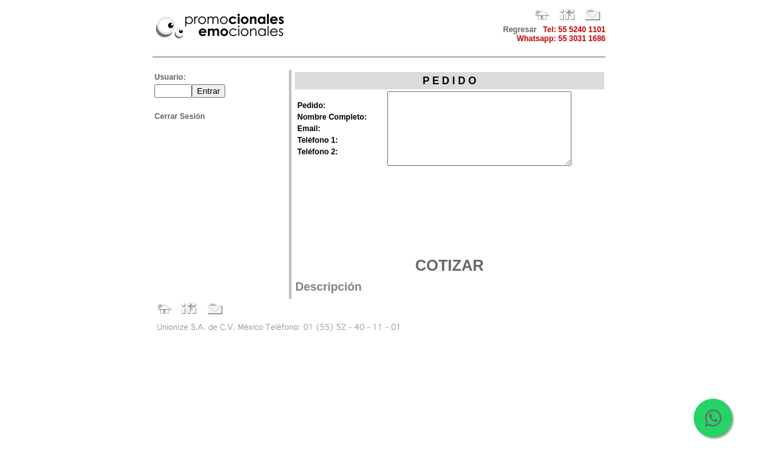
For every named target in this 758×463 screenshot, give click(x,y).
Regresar (520, 29)
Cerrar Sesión (179, 116)
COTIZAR (449, 265)
